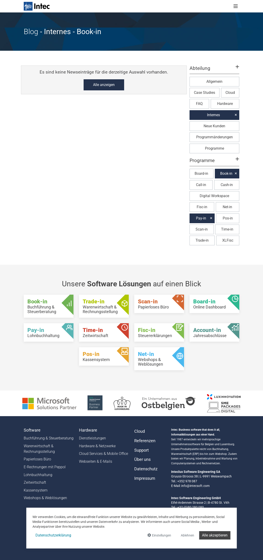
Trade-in (202, 240)
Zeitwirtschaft (35, 482)
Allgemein (214, 81)
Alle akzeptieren (215, 535)
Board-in (201, 173)
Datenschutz (146, 469)
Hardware (225, 103)
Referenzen (144, 441)
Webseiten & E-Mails (95, 461)
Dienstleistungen (92, 438)
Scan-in (202, 229)
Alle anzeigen (104, 85)
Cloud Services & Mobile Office (103, 453)
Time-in (227, 229)
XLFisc (227, 240)
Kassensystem (35, 490)
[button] (214, 70)
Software (32, 430)
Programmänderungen (214, 137)
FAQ (199, 103)
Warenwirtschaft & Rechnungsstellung (39, 449)
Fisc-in (202, 207)
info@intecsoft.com (195, 486)
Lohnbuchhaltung (38, 475)
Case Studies (204, 92)
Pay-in (201, 218)
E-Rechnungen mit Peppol (45, 467)
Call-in (201, 185)
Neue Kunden (214, 126)
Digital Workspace (214, 196)
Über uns (142, 459)
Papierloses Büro (37, 459)
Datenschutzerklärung (53, 535)
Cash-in (227, 185)
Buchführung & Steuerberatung (48, 438)
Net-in (227, 207)
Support (141, 450)
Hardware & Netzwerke (97, 446)
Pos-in (228, 218)
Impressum (144, 478)
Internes (213, 115)
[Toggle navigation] (235, 6)
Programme (214, 148)
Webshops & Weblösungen (45, 498)
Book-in (226, 173)
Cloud (230, 92)
